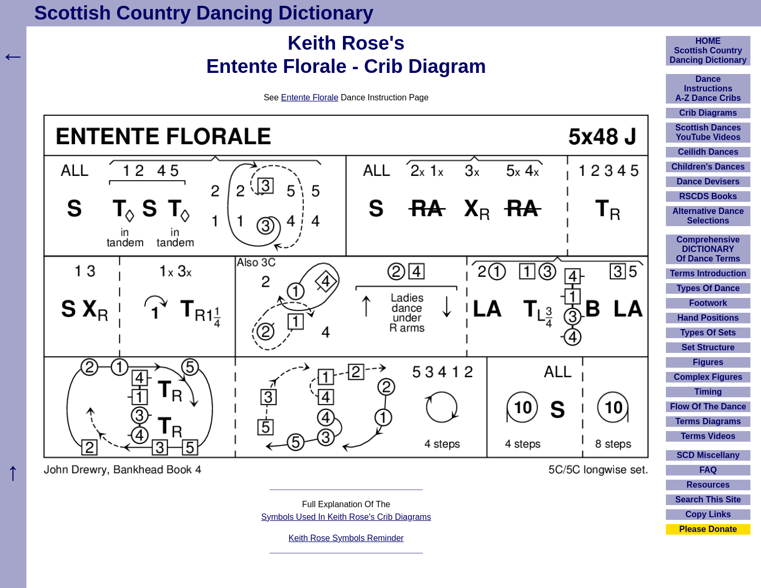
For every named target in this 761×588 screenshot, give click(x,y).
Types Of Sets (708, 332)
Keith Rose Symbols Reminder (346, 538)
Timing (708, 391)
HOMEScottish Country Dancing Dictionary (708, 50)
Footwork (708, 302)
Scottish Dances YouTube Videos (708, 132)
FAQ (708, 469)
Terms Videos (708, 436)
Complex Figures (708, 376)
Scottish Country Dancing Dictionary (204, 13)
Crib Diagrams (708, 112)
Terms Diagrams (708, 421)
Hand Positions (708, 317)
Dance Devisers (707, 181)
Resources (708, 484)
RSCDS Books (708, 196)
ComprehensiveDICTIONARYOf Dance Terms (708, 249)
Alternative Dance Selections (708, 216)
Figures (708, 362)
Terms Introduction (708, 273)
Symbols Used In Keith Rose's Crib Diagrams (346, 516)
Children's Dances (708, 166)
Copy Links (708, 514)
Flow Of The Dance (708, 406)
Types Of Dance (708, 288)
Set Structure (708, 347)
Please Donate (708, 529)
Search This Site (708, 499)
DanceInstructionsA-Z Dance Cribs (708, 88)
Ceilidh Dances (708, 151)
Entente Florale (310, 97)
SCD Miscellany (707, 455)
